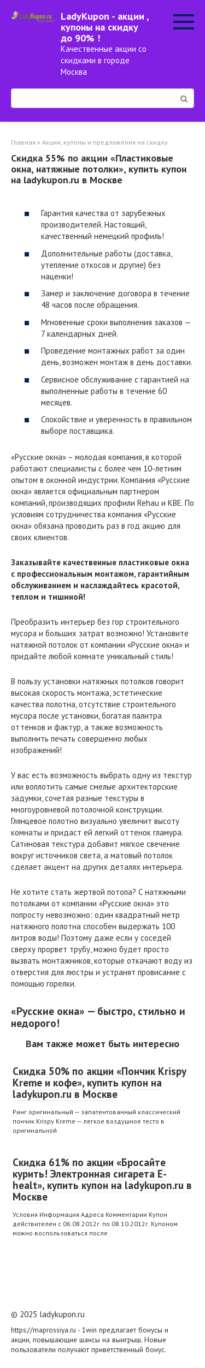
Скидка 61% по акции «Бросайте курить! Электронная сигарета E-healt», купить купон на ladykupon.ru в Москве (102, 1179)
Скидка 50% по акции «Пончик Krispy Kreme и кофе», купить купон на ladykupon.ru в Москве (99, 1083)
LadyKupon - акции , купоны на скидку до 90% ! (105, 27)
